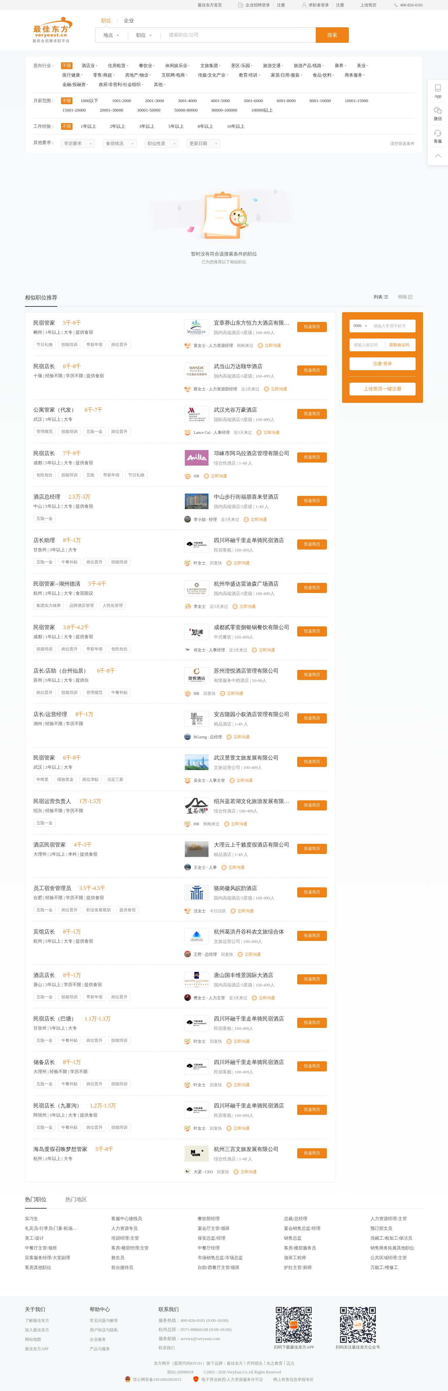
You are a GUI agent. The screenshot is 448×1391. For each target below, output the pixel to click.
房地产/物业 (136, 75)
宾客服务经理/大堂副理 (47, 1257)
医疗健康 (71, 75)
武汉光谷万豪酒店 (235, 410)
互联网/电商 (173, 75)
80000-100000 (227, 110)
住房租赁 (116, 65)
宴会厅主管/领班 (214, 1228)
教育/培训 (248, 75)
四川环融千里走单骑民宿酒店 (249, 540)
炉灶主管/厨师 (298, 1267)
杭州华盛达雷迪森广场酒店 (246, 584)
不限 (66, 65)
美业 (361, 65)
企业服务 (98, 1339)
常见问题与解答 (104, 1320)
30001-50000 (151, 110)
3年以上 (149, 126)
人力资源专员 (124, 1228)
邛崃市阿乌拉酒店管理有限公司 (251, 453)
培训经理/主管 (125, 1238)
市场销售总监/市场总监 (220, 1257)
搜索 (332, 35)
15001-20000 (76, 110)
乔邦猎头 (255, 1363)
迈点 (290, 1363)
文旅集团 (209, 65)
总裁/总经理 (295, 1218)
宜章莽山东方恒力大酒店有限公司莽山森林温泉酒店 (252, 323)
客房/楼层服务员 (300, 1247)
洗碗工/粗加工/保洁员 (391, 1238)
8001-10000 (322, 100)
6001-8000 (288, 100)
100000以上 (264, 110)
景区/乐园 (240, 65)
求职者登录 (319, 5)
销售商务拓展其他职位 (392, 1247)
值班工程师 (295, 1257)
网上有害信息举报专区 (293, 1379)
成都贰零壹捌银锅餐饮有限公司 (251, 627)
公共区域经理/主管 (388, 1257)
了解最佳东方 (37, 1320)
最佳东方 (235, 1363)
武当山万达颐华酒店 (238, 366)
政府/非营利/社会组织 (120, 84)
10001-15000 (359, 100)
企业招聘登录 (258, 5)
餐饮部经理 (209, 1218)
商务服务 (353, 75)
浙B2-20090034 (180, 1372)
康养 (339, 65)
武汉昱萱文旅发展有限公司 (246, 758)
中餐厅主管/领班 (41, 1247)
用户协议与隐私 (104, 1330)
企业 (129, 20)
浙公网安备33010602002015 (152, 1379)
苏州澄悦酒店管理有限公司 (246, 671)
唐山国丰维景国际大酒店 (243, 975)
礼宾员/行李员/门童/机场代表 (51, 1228)
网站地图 (33, 1339)
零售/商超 (102, 75)
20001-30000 (114, 110)
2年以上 (120, 126)
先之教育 (275, 1363)
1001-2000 (124, 100)
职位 (106, 20)
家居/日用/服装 (285, 75)
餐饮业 (145, 65)
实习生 (31, 1218)
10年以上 (238, 126)
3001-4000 (189, 100)
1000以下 (92, 100)
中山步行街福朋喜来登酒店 (246, 497)
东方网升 (162, 1363)
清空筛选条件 (402, 143)
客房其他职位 (38, 1267)
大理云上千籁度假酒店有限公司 (251, 845)
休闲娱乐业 (176, 65)
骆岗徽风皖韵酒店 (235, 888)
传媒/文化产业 (212, 75)
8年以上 (208, 126)
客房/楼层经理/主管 (130, 1247)
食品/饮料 (322, 75)
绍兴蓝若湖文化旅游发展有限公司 (252, 801)
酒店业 (88, 65)
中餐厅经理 (209, 1247)
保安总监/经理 (211, 1238)
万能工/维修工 (384, 1267)
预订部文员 (381, 1228)
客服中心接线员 (126, 1218)
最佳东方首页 (210, 5)
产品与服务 (100, 1348)
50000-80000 (188, 110)
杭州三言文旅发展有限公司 (246, 1149)
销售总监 (293, 1238)
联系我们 (167, 1347)
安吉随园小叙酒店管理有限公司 (251, 714)
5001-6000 (256, 100)
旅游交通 (272, 65)
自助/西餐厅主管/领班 (219, 1267)
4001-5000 (222, 100)
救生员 (117, 1257)
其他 (158, 84)
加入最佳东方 (37, 1330)
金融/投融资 (74, 84)
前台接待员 (122, 1267)
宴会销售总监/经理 (302, 1228)
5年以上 (178, 126)
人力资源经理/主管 (388, 1218)
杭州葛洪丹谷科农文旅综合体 (249, 932)
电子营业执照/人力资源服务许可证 (227, 1379)
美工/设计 (34, 1238)
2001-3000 (157, 100)
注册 (281, 5)
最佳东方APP (37, 1348)
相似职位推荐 (41, 297)
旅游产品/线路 (307, 65)
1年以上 (91, 126)
